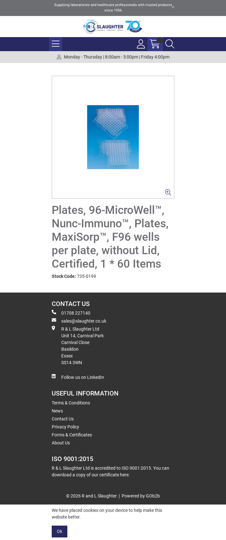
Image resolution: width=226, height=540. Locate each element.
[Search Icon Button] (170, 44)
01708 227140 (71, 313)
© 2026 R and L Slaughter (91, 495)
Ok (59, 531)
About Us (61, 442)
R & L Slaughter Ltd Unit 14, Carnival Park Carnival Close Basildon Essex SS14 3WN (78, 345)
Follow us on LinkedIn (78, 377)
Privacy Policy (65, 426)
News (57, 410)
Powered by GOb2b (141, 495)
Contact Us (63, 418)
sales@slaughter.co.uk (79, 321)
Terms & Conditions (71, 402)
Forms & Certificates (72, 434)
